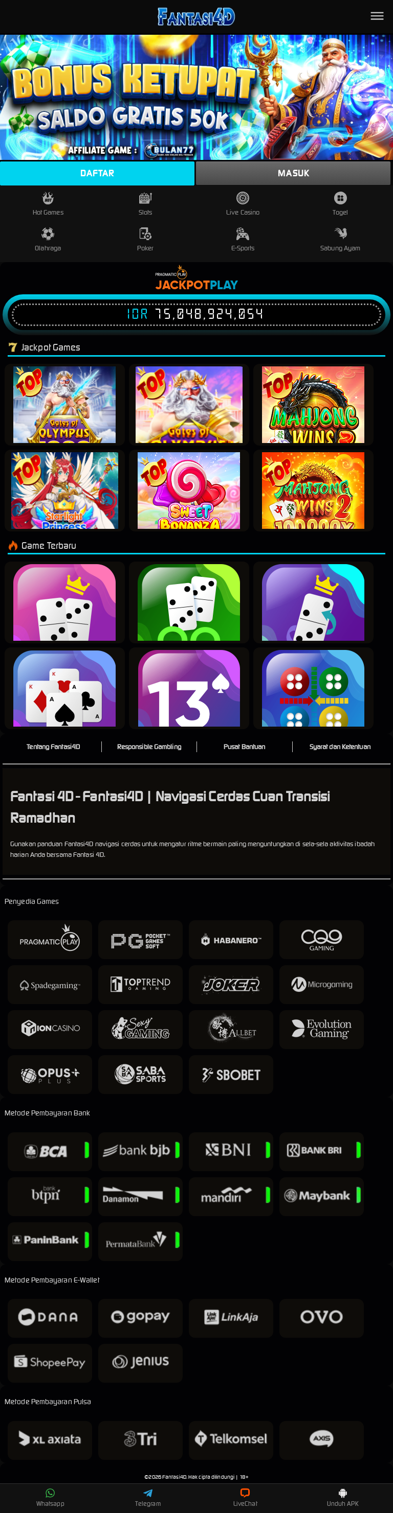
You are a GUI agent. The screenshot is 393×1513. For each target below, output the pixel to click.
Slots (145, 204)
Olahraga (48, 239)
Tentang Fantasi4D (53, 746)
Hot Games (48, 204)
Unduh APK (343, 1497)
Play (224, 286)
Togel (340, 204)
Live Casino (242, 204)
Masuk (293, 173)
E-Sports (243, 239)
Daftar (97, 173)
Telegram (148, 1497)
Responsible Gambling (149, 746)
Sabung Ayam (340, 239)
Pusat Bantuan (244, 746)
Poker (145, 239)
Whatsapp (50, 1497)
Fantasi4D (174, 1477)
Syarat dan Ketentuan (340, 746)
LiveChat (245, 1497)
